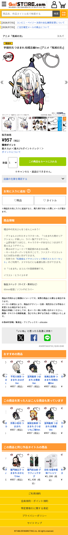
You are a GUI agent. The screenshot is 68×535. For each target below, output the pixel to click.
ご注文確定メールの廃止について (33, 27)
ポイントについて (11, 152)
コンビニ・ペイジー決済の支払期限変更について (41, 22)
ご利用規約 (34, 493)
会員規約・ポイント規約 (34, 501)
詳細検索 (64, 13)
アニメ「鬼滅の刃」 (13, 36)
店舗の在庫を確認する (15, 179)
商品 (18, 200)
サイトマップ (34, 523)
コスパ (60, 36)
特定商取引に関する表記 (34, 508)
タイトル (50, 200)
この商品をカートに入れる (43, 161)
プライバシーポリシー (34, 515)
